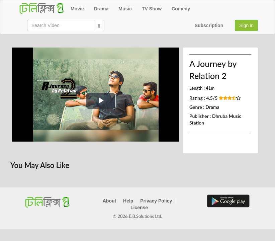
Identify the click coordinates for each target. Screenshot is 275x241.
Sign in (246, 25)
